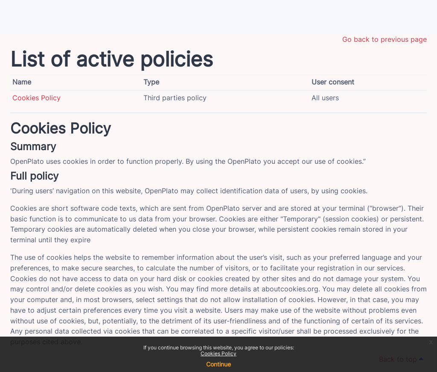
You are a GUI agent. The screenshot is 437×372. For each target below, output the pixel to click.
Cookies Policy (218, 353)
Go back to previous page (384, 39)
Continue (218, 364)
